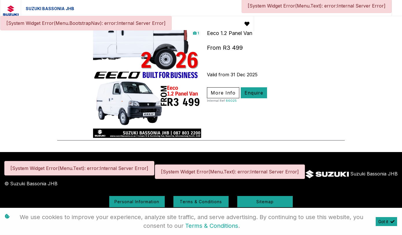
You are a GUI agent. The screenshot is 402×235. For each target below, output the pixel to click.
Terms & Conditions (201, 201)
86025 (231, 101)
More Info (223, 93)
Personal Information (136, 201)
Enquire (253, 93)
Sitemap (265, 201)
